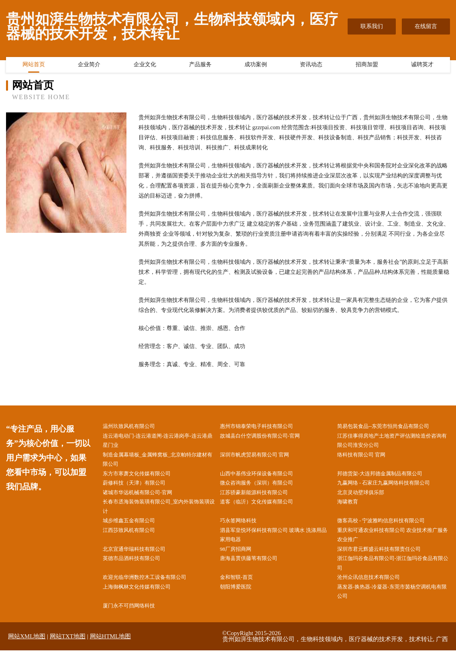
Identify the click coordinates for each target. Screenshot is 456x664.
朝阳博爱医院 (240, 598)
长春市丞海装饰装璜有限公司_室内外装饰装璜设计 (158, 513)
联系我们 (371, 26)
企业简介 (89, 66)
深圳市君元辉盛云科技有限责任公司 (386, 558)
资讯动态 (311, 66)
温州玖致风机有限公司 (134, 427)
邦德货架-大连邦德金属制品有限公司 (387, 477)
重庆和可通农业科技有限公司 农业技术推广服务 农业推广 (395, 543)
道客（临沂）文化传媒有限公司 (263, 508)
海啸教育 (352, 508)
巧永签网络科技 (243, 528)
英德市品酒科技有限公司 (137, 568)
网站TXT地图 (68, 650)
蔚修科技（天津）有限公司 (140, 487)
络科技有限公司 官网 (367, 457)
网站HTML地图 (110, 650)
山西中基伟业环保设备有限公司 (263, 477)
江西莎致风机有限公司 (134, 538)
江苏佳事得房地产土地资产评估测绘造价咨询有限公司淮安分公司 (394, 442)
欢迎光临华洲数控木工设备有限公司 (151, 588)
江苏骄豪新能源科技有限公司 (260, 497)
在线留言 (426, 26)
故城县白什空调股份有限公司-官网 (267, 437)
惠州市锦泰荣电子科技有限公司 (263, 427)
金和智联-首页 (241, 588)
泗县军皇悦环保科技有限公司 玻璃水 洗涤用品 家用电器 (276, 543)
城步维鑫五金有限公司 (134, 528)
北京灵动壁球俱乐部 (366, 497)
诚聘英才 (422, 66)
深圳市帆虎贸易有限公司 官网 (261, 457)
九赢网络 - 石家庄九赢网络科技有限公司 (391, 487)
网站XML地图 (26, 650)
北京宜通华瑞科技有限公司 (140, 558)
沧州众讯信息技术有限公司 (374, 588)
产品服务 (200, 66)
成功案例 (256, 66)
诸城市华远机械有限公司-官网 (143, 497)
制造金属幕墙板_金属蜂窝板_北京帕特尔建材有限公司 (159, 462)
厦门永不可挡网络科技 (134, 619)
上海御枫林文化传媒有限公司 (142, 598)
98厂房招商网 (240, 558)
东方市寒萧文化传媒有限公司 (142, 477)
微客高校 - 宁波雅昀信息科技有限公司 (388, 528)
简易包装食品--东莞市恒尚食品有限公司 (390, 427)
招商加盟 (367, 66)
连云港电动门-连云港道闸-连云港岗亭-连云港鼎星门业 (159, 442)
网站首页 (34, 66)
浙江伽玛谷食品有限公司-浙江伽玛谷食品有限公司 (395, 573)
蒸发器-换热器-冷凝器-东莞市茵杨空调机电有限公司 (394, 603)
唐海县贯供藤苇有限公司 (254, 568)
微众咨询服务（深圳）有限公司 (263, 487)
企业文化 (145, 66)
